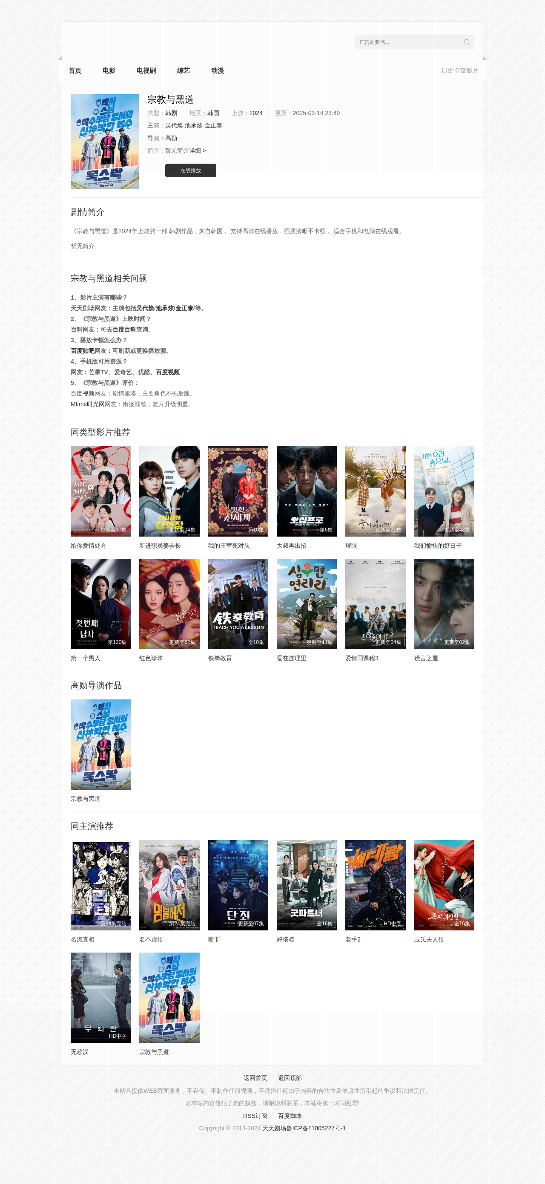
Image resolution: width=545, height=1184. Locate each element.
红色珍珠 (151, 658)
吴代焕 (145, 308)
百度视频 (168, 372)
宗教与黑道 (85, 798)
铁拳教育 (220, 658)
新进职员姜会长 (160, 545)
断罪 (214, 939)
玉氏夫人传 (429, 939)
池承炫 (165, 308)
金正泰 (184, 308)
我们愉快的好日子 (438, 545)
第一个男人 (85, 658)
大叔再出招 (292, 545)
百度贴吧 (83, 350)
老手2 (353, 939)
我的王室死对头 (229, 545)
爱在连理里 (292, 658)
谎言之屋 (426, 658)
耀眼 (351, 545)
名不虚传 (151, 939)
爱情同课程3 (362, 658)
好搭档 (286, 939)
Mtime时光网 (88, 404)
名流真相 (83, 939)
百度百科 (124, 329)
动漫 (217, 70)
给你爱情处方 (88, 545)
